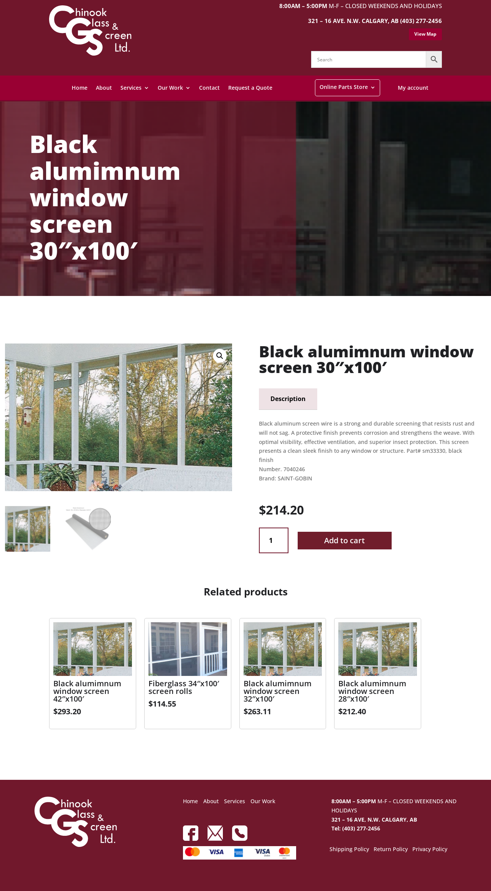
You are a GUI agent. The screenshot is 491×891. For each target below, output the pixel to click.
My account (413, 87)
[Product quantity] (273, 540)
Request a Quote (250, 87)
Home (79, 87)
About (104, 87)
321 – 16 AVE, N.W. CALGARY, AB (374, 819)
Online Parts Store (344, 86)
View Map (425, 34)
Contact (209, 87)
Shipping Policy (349, 850)
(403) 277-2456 (421, 21)
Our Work (170, 87)
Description (288, 399)
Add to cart (344, 540)
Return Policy (391, 850)
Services (131, 87)
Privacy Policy (429, 850)
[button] (220, 356)
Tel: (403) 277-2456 (355, 828)
